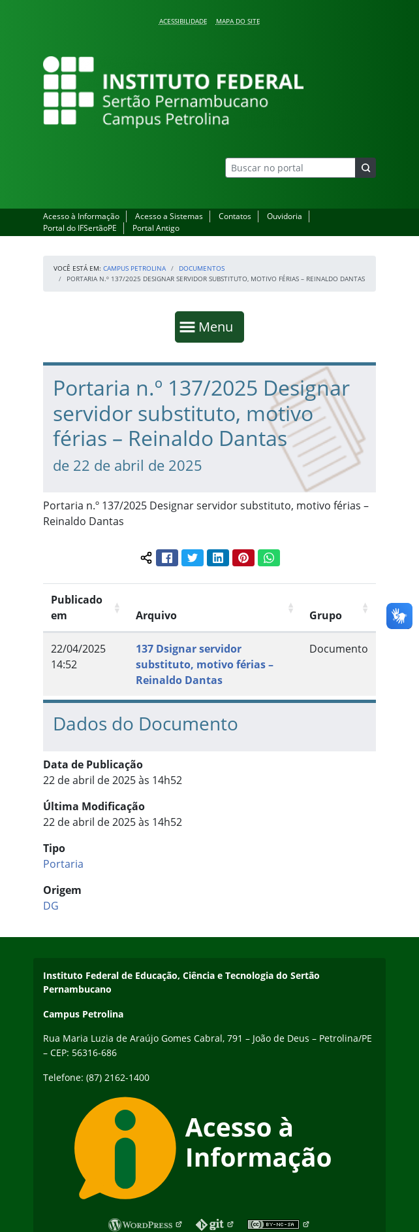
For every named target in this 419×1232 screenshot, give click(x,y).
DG (51, 905)
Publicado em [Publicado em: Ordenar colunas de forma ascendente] (76, 607)
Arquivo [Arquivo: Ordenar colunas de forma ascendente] (156, 615)
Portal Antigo (155, 227)
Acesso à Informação (81, 216)
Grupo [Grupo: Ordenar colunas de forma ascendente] (325, 615)
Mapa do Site (238, 21)
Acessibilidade (183, 21)
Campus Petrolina (134, 268)
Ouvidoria (284, 216)
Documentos (202, 268)
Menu (218, 326)
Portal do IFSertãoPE (80, 227)
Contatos (235, 216)
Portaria (63, 864)
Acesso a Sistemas (169, 216)
